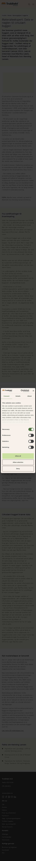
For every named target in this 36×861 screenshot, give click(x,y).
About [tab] (29, 396)
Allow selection (18, 462)
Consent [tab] (6, 396)
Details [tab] (18, 396)
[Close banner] (33, 390)
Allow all (18, 456)
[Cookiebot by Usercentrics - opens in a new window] (21, 390)
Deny (18, 468)
